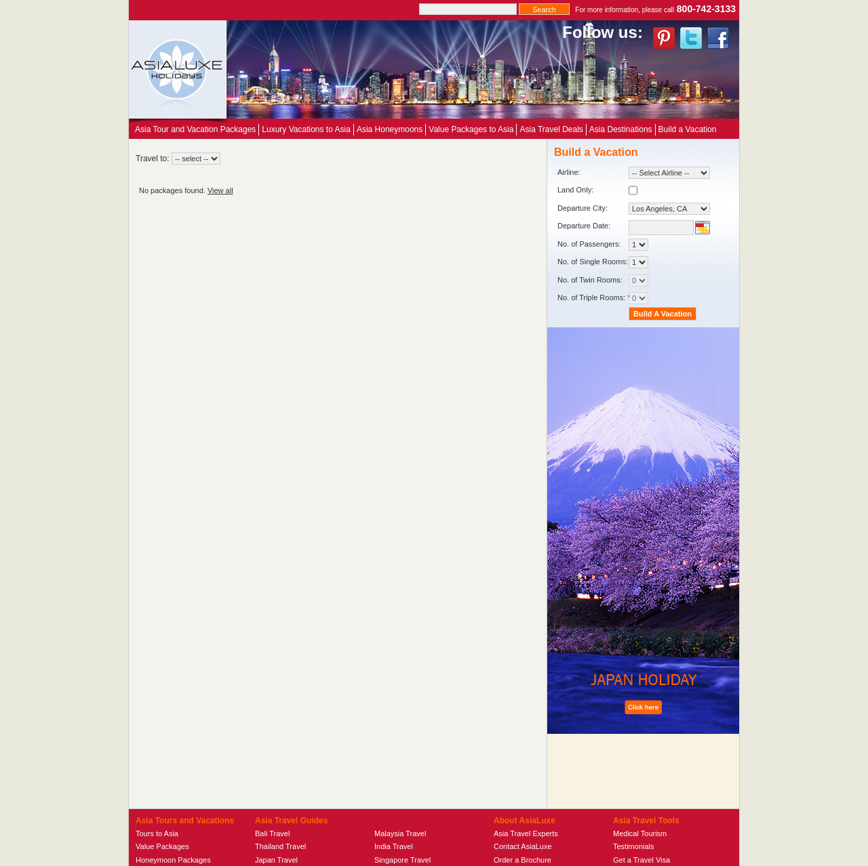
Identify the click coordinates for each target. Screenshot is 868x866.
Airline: (633, 173)
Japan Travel (276, 860)
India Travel (393, 846)
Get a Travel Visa (641, 860)
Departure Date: (583, 226)
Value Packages (162, 846)
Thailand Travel (280, 846)
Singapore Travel (402, 860)
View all (220, 190)
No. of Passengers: (602, 245)
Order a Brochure (522, 860)
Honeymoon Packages (173, 860)
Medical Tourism (640, 833)
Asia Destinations (620, 129)
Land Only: (597, 190)
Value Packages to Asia (471, 129)
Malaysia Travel (400, 833)
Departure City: (633, 209)
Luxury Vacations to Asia (306, 129)
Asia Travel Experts (526, 833)
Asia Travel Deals (551, 129)
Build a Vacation (687, 129)
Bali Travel (272, 833)
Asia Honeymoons (389, 129)
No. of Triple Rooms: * (602, 298)
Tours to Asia (157, 833)
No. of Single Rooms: (602, 262)
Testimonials (633, 846)
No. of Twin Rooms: (602, 280)
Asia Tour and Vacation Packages (195, 129)
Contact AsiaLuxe (523, 846)
